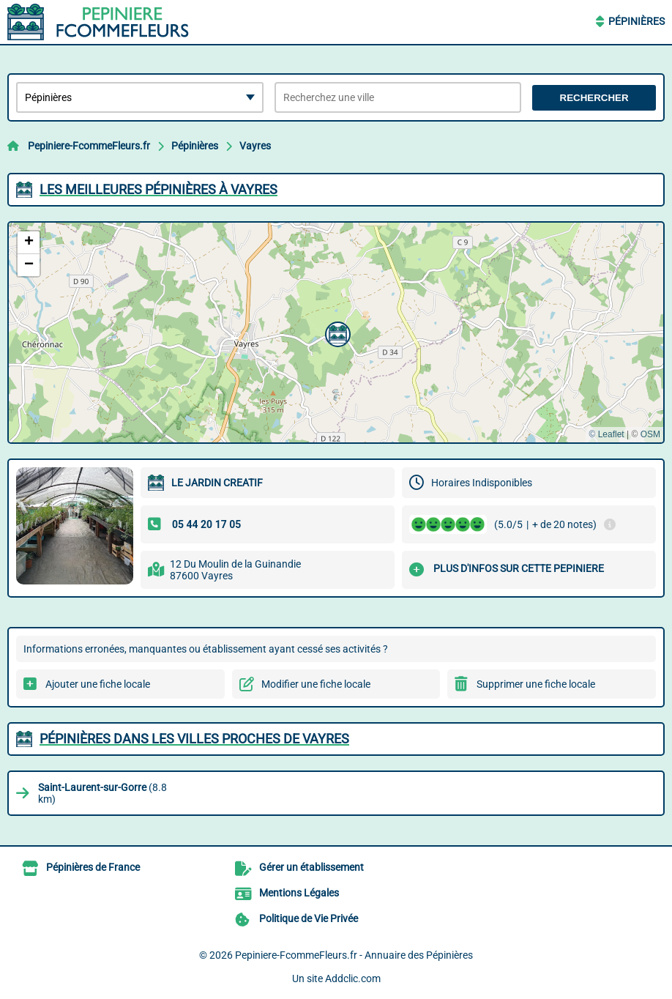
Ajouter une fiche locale (97, 684)
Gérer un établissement (311, 867)
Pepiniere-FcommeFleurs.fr (89, 146)
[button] (336, 332)
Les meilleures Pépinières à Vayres (158, 189)
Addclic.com (353, 978)
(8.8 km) (102, 793)
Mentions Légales (299, 893)
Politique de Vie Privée (308, 918)
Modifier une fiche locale (315, 684)
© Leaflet (606, 434)
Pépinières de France (93, 867)
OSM (650, 434)
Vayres (255, 146)
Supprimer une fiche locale (536, 684)
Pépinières (636, 21)
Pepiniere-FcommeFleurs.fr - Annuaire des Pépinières (354, 955)
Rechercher (594, 97)
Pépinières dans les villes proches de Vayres (194, 738)
